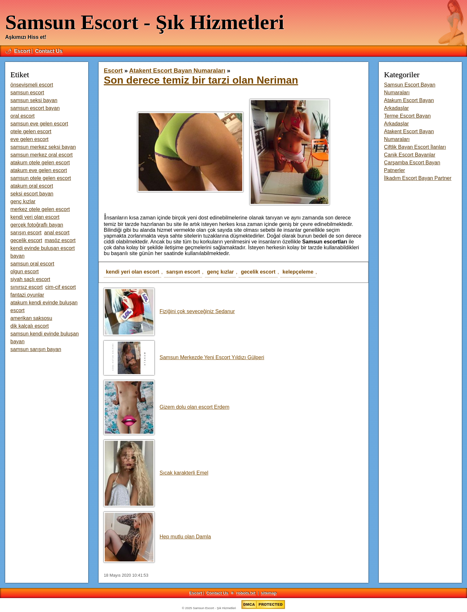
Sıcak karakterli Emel (156, 473)
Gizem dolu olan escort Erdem (166, 407)
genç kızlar (220, 272)
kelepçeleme (297, 272)
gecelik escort (258, 272)
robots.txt (246, 593)
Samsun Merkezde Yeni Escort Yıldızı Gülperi (184, 357)
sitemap (269, 593)
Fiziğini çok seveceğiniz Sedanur (169, 311)
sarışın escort (183, 272)
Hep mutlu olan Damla (157, 536)
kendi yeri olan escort (132, 272)
